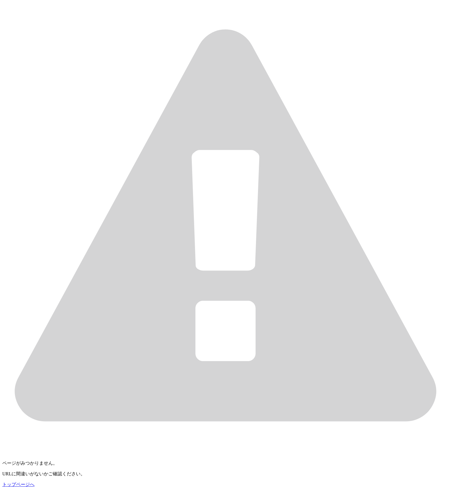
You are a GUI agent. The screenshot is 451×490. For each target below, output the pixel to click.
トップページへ (18, 484)
